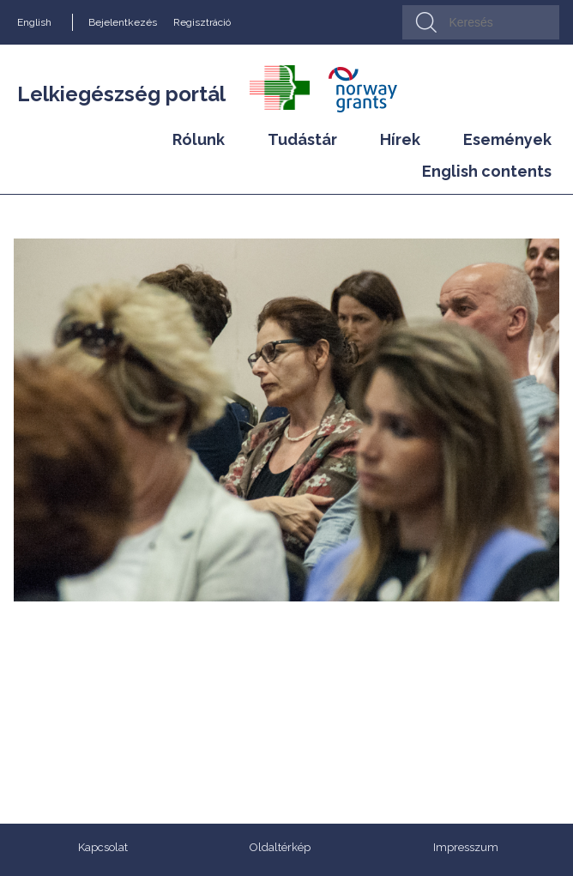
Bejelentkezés (122, 22)
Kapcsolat (103, 847)
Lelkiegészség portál (121, 94)
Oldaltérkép (280, 847)
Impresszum (465, 847)
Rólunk (198, 139)
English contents (487, 171)
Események (507, 139)
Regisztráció (202, 22)
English (34, 22)
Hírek (400, 139)
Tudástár (302, 139)
